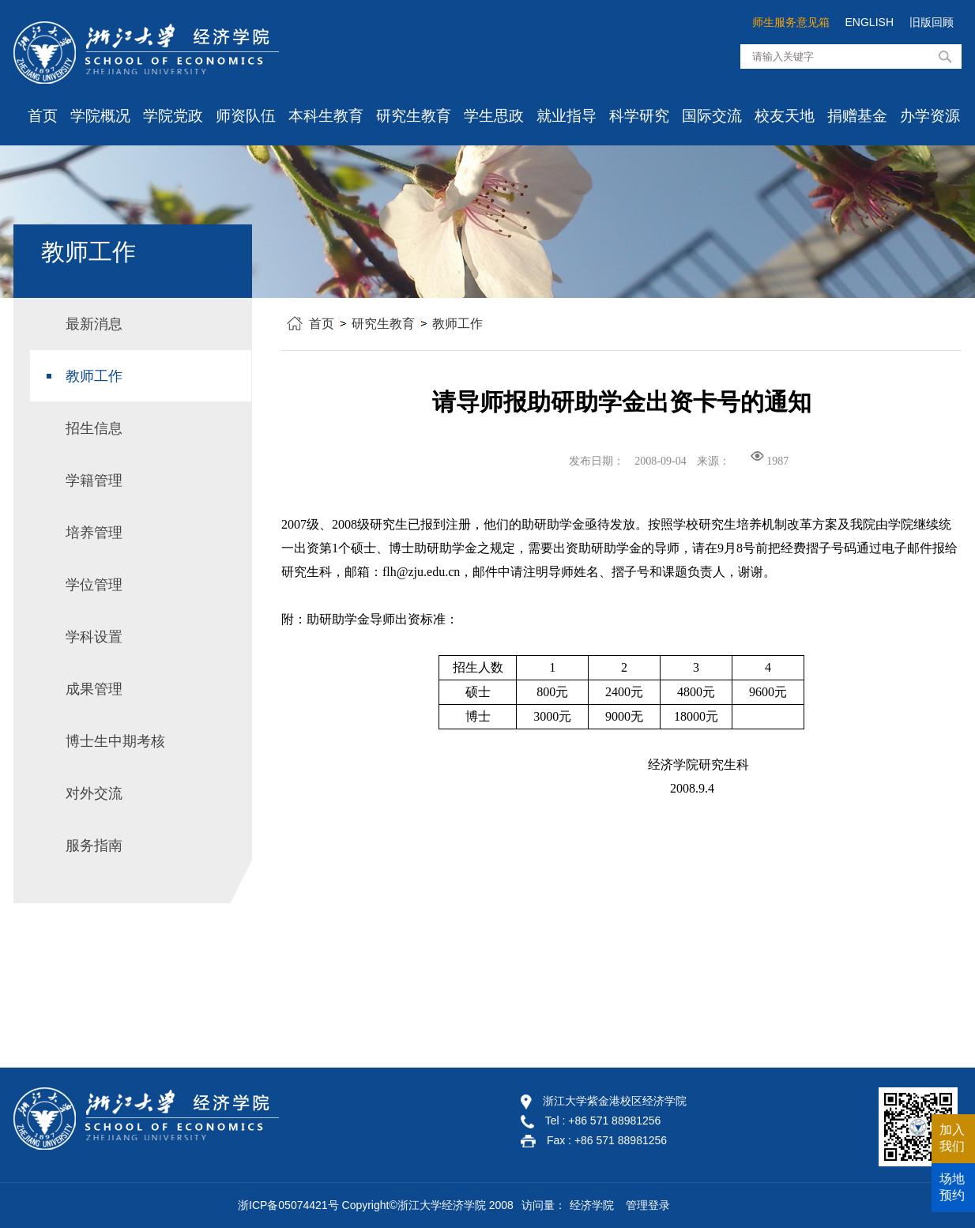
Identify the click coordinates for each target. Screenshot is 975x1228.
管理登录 (648, 1205)
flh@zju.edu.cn (421, 571)
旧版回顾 (931, 22)
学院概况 (100, 115)
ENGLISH (869, 22)
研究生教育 (413, 115)
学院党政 (173, 115)
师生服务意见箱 (791, 22)
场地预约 (952, 1187)
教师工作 (457, 323)
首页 (43, 115)
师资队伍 (246, 115)
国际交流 (712, 115)
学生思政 (494, 115)
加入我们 (952, 1138)
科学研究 (639, 115)
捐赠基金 (857, 115)
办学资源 (930, 115)
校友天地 (785, 115)
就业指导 (566, 115)
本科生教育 (325, 115)
